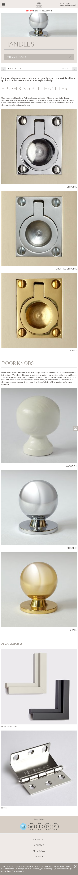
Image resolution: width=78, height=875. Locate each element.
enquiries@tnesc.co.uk (68, 5)
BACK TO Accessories (18, 68)
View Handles (19, 57)
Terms (38, 856)
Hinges (66, 68)
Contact (39, 845)
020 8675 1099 (65, 3)
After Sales (39, 851)
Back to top (39, 819)
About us (38, 840)
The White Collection (39, 11)
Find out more (18, 871)
